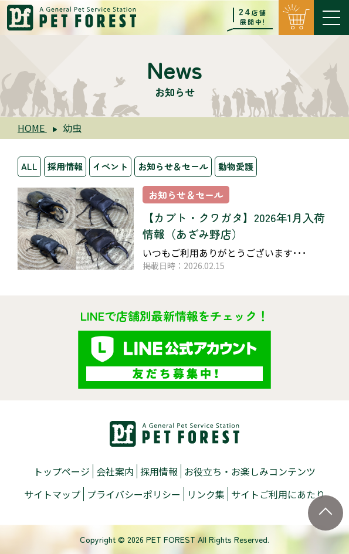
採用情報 (65, 166)
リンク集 (206, 494)
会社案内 (115, 471)
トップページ (61, 471)
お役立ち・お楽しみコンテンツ (250, 471)
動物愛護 (235, 166)
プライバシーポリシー (134, 494)
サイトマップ (52, 494)
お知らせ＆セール (173, 166)
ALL (29, 166)
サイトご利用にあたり (278, 494)
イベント (110, 166)
